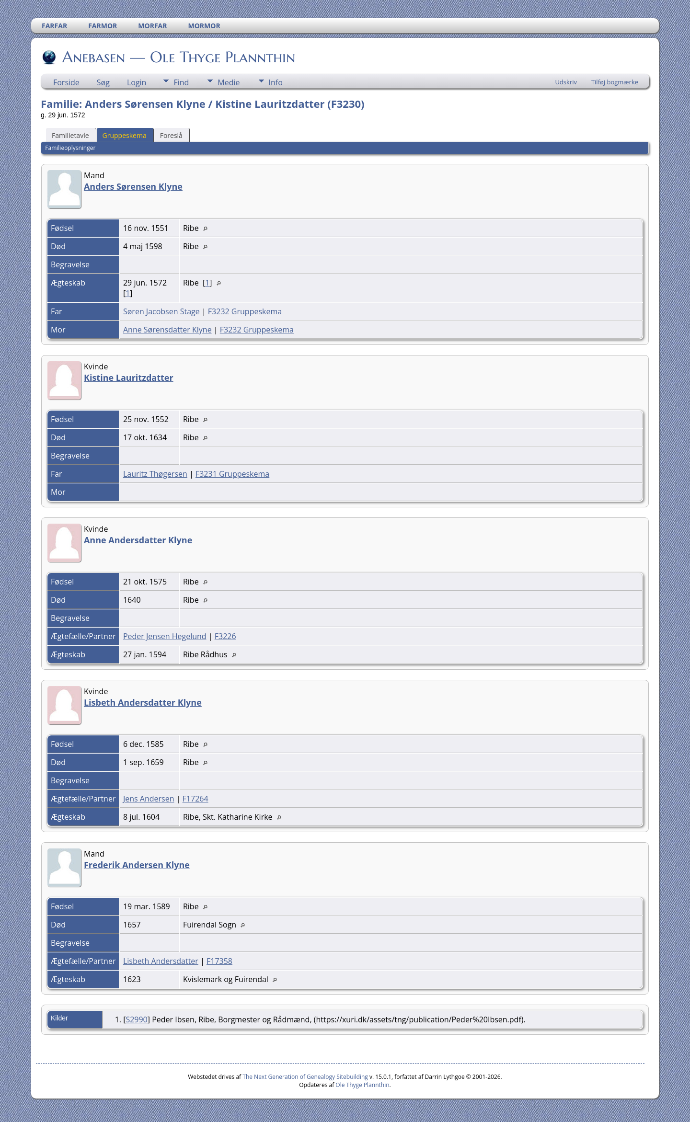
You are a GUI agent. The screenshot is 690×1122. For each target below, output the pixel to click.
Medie (229, 82)
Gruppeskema (125, 135)
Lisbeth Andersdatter (160, 961)
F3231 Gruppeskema (232, 474)
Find (181, 82)
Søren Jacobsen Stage (161, 311)
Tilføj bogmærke (614, 82)
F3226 (225, 636)
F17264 (195, 798)
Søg (103, 82)
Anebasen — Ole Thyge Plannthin (178, 57)
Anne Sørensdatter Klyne (167, 329)
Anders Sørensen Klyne (133, 186)
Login (137, 82)
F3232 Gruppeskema (245, 311)
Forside (66, 82)
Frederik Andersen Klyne (137, 864)
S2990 (136, 1019)
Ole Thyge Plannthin (362, 1085)
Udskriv (566, 82)
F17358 (219, 961)
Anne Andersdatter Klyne (138, 540)
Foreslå (171, 135)
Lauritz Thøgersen (155, 474)
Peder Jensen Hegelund (165, 636)
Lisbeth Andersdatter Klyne (143, 702)
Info (276, 82)
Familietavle (70, 135)
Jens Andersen (148, 798)
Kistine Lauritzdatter (128, 377)
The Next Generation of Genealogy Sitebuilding (305, 1077)
